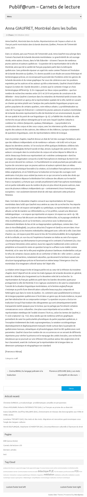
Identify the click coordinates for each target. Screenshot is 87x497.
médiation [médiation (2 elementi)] (49, 474)
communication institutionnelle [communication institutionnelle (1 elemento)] (68, 468)
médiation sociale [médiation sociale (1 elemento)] (74, 475)
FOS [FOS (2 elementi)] (77, 471)
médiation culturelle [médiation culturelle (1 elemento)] (61, 475)
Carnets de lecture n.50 (12, 445)
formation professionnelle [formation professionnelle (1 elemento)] (65, 471)
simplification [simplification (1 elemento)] (36, 477)
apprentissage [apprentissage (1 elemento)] (21, 468)
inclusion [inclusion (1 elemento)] (6, 475)
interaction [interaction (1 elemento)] (13, 475)
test (5, 454)
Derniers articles (9, 450)
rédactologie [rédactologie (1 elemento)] (27, 477)
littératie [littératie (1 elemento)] (34, 475)
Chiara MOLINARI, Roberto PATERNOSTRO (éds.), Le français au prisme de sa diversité (38, 407)
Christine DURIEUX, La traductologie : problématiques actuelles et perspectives (35, 403)
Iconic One (52, 495)
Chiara (10, 35)
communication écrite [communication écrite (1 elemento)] (10, 471)
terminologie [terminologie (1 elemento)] (45, 477)
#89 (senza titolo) (10, 441)
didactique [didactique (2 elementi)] (43, 471)
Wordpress (78, 495)
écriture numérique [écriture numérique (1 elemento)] (63, 477)
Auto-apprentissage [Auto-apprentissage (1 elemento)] (33, 468)
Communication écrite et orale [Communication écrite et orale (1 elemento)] (27, 471)
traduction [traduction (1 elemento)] (53, 477)
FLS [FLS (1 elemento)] (55, 471)
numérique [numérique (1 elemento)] (7, 477)
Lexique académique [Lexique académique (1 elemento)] (23, 475)
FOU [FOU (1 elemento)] (80, 471)
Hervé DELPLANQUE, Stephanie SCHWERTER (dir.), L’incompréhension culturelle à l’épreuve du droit (43, 427)
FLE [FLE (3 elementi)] (51, 471)
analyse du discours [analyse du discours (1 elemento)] (9, 468)
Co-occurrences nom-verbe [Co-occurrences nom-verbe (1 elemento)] (48, 468)
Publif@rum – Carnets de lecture (44, 6)
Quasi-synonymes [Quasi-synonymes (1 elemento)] (17, 477)
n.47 (16, 358)
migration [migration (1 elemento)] (40, 475)
